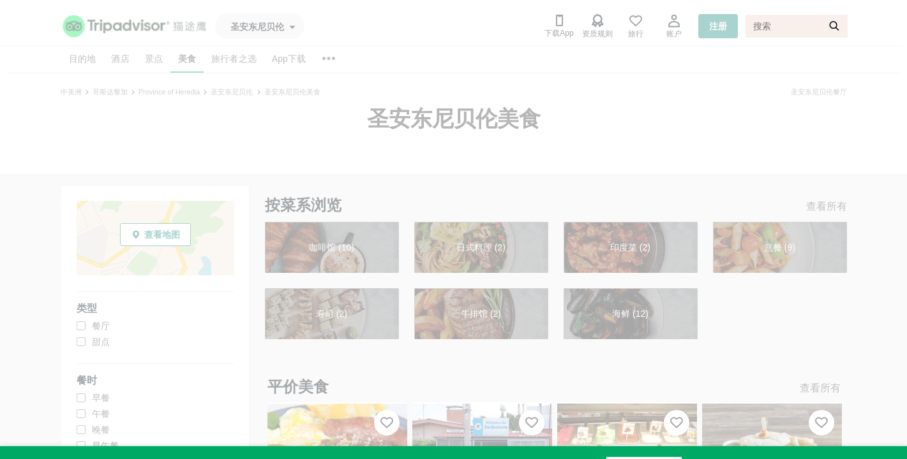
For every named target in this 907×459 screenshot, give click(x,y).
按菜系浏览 (303, 205)
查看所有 (826, 206)
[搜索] (796, 26)
